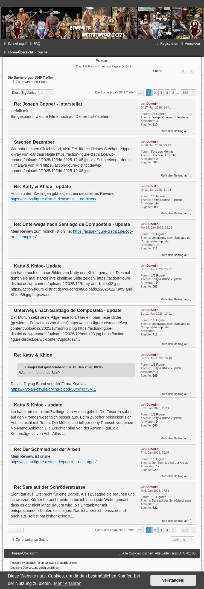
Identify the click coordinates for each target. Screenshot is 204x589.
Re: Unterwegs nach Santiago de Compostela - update (72, 224)
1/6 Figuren (159, 113)
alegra (32, 367)
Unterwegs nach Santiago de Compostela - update (166, 239)
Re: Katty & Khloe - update (42, 186)
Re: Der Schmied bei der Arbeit (47, 449)
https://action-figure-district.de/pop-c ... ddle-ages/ (54, 462)
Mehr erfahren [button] (67, 583)
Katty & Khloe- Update (38, 265)
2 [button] (155, 92)
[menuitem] (34, 43)
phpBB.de (52, 567)
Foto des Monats (162, 151)
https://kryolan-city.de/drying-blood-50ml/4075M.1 (53, 389)
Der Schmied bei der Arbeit (170, 462)
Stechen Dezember (164, 155)
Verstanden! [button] (173, 580)
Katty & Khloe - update (167, 199)
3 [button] (161, 92)
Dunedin (152, 103)
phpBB (30, 562)
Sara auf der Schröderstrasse (171, 500)
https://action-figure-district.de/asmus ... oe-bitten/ (53, 199)
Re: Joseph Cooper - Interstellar (48, 103)
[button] (140, 93)
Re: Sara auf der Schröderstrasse (49, 487)
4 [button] (167, 92)
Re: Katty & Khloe (33, 354)
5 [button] (173, 92)
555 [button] (185, 92)
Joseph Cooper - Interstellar (170, 117)
